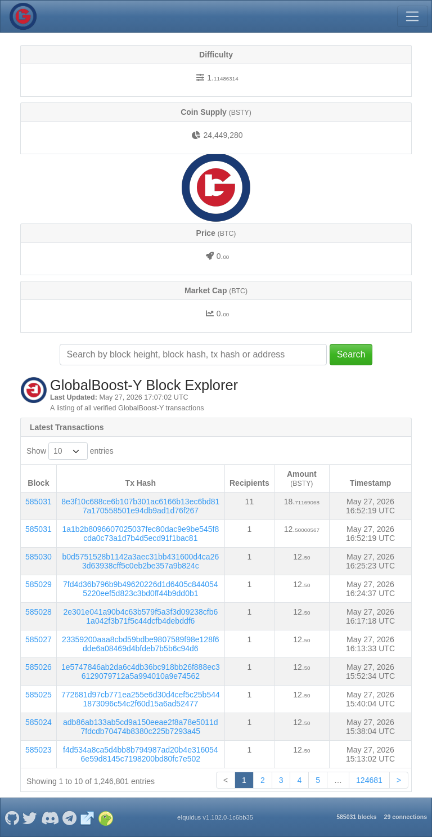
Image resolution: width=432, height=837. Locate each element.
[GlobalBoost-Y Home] (23, 16)
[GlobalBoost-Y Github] (12, 817)
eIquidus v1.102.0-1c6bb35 (215, 817)
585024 (38, 722)
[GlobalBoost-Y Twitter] (30, 817)
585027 (38, 639)
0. (223, 256)
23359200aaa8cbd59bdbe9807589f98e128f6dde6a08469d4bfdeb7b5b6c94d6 (140, 644)
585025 (38, 694)
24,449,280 (222, 135)
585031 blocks (356, 816)
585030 (38, 556)
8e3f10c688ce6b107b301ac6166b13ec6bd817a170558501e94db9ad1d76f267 (140, 506)
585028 (38, 611)
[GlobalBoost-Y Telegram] (70, 817)
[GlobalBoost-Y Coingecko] (105, 817)
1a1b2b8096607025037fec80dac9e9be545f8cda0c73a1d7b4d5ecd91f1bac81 (140, 534)
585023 (38, 749)
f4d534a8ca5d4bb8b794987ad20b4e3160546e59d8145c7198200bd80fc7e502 (140, 754)
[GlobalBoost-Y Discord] (50, 817)
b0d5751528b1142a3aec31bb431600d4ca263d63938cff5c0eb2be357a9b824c (140, 561)
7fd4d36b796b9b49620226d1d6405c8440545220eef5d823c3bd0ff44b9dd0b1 (140, 589)
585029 (38, 584)
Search (351, 354)
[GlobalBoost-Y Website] (87, 817)
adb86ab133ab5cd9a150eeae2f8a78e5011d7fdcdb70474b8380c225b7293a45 (140, 727)
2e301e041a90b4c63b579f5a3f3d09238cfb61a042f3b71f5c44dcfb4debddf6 (140, 616)
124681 (369, 780)
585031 (38, 501)
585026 (38, 667)
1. (222, 77)
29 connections (405, 816)
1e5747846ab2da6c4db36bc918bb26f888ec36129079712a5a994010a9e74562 (140, 672)
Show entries (70, 451)
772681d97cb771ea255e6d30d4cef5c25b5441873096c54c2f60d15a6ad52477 (140, 699)
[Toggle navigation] (412, 16)
